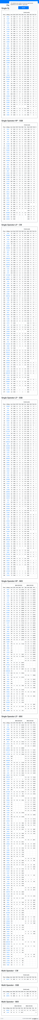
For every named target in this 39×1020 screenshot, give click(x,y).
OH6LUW (8, 539)
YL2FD (8, 321)
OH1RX (8, 308)
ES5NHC (8, 381)
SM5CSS (8, 258)
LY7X (8, 273)
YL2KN (8, 391)
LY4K (8, 270)
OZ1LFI (8, 556)
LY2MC (8, 293)
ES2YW (8, 498)
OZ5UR (8, 329)
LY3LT (8, 454)
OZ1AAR (8, 343)
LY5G (8, 302)
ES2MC (8, 48)
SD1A (8, 87)
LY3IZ (8, 473)
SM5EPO (8, 279)
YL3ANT (8, 389)
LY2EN (8, 348)
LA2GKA (8, 546)
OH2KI (8, 114)
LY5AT (8, 477)
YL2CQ (8, 262)
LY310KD (8, 275)
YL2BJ (8, 35)
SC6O (8, 316)
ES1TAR (8, 350)
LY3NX (8, 283)
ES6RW (8, 406)
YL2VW (8, 29)
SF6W (8, 306)
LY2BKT (8, 245)
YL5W (8, 89)
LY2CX (8, 52)
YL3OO (8, 512)
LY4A (8, 43)
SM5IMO (8, 235)
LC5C (8, 206)
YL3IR (8, 525)
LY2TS (8, 323)
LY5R (8, 112)
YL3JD (8, 289)
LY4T (8, 71)
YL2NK (8, 318)
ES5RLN (8, 362)
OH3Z (8, 91)
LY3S (8, 185)
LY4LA (8, 208)
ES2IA (8, 193)
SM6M (8, 58)
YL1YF (8, 256)
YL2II (8, 385)
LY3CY (8, 104)
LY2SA (8, 50)
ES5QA (7, 108)
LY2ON (8, 564)
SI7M (8, 337)
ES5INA (8, 543)
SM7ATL (8, 352)
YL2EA (8, 300)
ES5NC (7, 81)
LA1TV (8, 69)
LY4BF (8, 298)
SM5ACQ (8, 264)
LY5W (8, 66)
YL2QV (8, 310)
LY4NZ (8, 460)
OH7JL (8, 98)
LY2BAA (8, 360)
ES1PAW (8, 554)
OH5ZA (8, 100)
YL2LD (8, 375)
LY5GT (8, 425)
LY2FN (8, 56)
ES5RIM (8, 479)
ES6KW (8, 537)
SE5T (8, 252)
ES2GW (8, 333)
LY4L (8, 237)
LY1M (8, 94)
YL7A (8, 73)
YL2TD (8, 202)
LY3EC (8, 548)
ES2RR (8, 41)
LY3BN (8, 37)
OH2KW (8, 60)
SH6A (8, 529)
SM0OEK (8, 248)
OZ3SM (8, 96)
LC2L (8, 341)
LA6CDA (8, 371)
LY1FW (7, 181)
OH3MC (8, 335)
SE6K (8, 358)
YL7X (8, 25)
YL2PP (8, 291)
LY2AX (8, 75)
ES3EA (8, 383)
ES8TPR (8, 510)
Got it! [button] (23, 7)
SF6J (8, 312)
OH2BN (8, 379)
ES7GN (8, 287)
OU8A (8, 573)
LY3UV (8, 523)
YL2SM (8, 23)
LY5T (8, 325)
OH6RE (7, 106)
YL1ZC (8, 439)
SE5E (8, 46)
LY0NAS (8, 354)
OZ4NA (8, 464)
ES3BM (8, 102)
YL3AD (8, 327)
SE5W (8, 552)
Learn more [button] (24, 4)
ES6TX (8, 560)
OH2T (8, 254)
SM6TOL (8, 296)
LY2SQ (8, 377)
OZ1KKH (8, 527)
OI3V (8, 83)
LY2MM (8, 62)
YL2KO (8, 31)
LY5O (8, 33)
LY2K (8, 281)
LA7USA (8, 571)
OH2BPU (8, 212)
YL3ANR (8, 558)
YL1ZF (8, 239)
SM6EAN (8, 77)
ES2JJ (8, 339)
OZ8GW (8, 219)
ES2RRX (8, 448)
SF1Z (8, 64)
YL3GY (8, 475)
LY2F (8, 54)
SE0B (8, 285)
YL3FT (8, 18)
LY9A (8, 233)
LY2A (8, 241)
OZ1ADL (8, 168)
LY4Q (8, 387)
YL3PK (8, 566)
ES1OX (8, 304)
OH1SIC (8, 260)
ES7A (8, 16)
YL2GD (8, 39)
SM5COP (8, 373)
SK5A (8, 85)
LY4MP (8, 514)
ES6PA (8, 462)
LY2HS (8, 364)
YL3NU (8, 356)
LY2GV (8, 277)
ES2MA (8, 314)
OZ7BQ (8, 331)
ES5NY (8, 266)
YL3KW (8, 489)
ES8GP (8, 418)
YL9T (8, 21)
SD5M (8, 346)
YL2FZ (8, 368)
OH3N (8, 366)
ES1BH (8, 79)
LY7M (8, 27)
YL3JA (8, 250)
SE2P (8, 171)
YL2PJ (8, 268)
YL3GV (8, 427)
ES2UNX (8, 445)
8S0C (8, 166)
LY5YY (8, 433)
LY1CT (8, 110)
